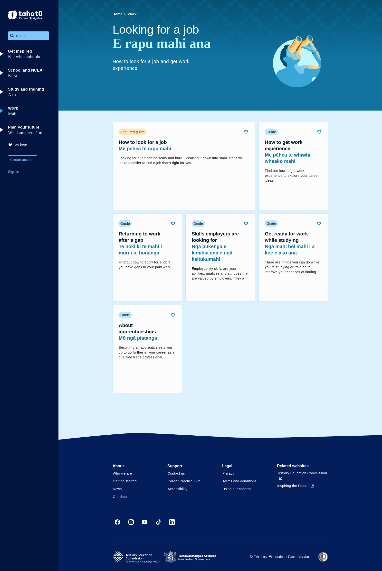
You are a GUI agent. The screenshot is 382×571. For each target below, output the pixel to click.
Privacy (228, 473)
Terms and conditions (239, 481)
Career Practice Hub (184, 481)
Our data (120, 497)
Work (132, 14)
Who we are (122, 473)
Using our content (236, 489)
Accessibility (177, 489)
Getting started (125, 481)
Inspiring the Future (295, 486)
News (117, 489)
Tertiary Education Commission (302, 475)
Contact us (176, 473)
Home (118, 14)
